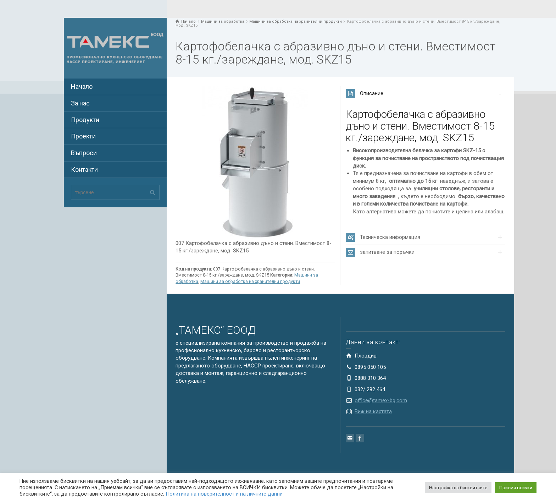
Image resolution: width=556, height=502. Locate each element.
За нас (80, 103)
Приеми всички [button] (515, 487)
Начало (82, 86)
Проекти (83, 136)
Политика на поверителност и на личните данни (224, 494)
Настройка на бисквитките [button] (458, 487)
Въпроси (84, 153)
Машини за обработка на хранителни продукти (250, 281)
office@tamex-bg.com (381, 400)
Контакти (84, 169)
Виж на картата (373, 411)
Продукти (85, 120)
